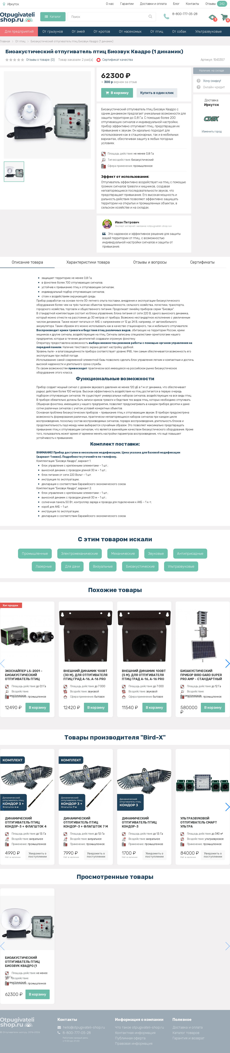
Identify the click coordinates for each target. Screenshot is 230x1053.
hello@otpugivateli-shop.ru (81, 1027)
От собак (179, 31)
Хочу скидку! (212, 81)
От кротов (102, 31)
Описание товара (27, 262)
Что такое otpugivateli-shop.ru (139, 1027)
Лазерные (44, 566)
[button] (227, 663)
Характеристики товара (88, 262)
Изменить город (212, 131)
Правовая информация (133, 1043)
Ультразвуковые (208, 31)
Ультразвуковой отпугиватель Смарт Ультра (198, 822)
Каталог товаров (185, 1033)
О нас (110, 4)
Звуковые (156, 553)
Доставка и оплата (187, 1027)
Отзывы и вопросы (150, 262)
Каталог (53, 16)
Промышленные (35, 553)
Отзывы (216, 4)
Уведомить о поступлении (37, 855)
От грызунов (53, 31)
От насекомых (130, 31)
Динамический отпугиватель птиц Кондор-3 (139, 822)
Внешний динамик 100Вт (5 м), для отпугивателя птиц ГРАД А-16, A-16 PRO (144, 675)
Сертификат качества (115, 60)
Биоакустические (140, 566)
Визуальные (103, 566)
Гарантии (127, 4)
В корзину (117, 93)
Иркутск (11, 4)
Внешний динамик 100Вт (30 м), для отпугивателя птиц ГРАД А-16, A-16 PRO (85, 675)
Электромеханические (79, 553)
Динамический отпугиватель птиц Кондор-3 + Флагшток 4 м (26, 822)
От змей (78, 31)
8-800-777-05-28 (184, 14)
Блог (176, 4)
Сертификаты (202, 262)
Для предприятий (19, 31)
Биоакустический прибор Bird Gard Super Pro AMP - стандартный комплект (201, 675)
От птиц (156, 31)
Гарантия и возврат (188, 1038)
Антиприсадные (190, 553)
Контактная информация (135, 1033)
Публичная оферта (130, 1038)
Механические (123, 553)
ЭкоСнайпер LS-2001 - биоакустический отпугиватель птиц (23, 675)
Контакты (192, 4)
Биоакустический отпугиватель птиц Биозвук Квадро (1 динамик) (22, 961)
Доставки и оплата (153, 4)
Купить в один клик (157, 93)
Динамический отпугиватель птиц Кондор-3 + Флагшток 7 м (85, 822)
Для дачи (72, 566)
